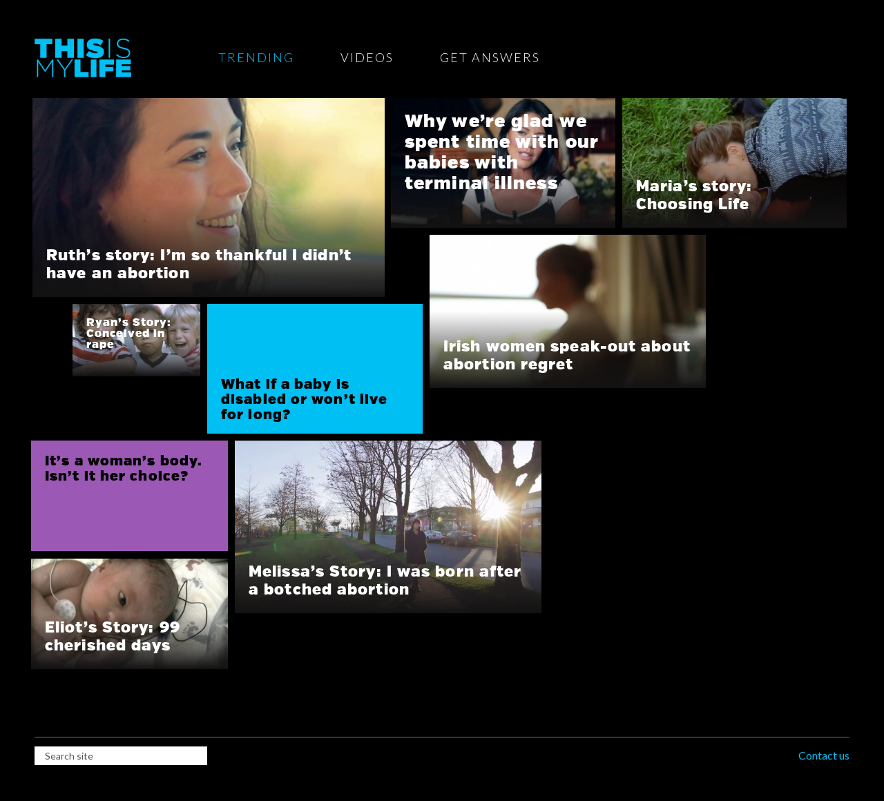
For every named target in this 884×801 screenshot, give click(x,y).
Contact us (823, 755)
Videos (367, 57)
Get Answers (490, 57)
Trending (256, 57)
